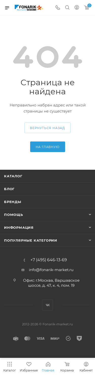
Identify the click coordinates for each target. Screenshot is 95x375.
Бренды (12, 202)
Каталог (13, 176)
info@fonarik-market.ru (51, 269)
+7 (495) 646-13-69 (48, 260)
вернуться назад (47, 128)
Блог (9, 189)
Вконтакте (47, 305)
